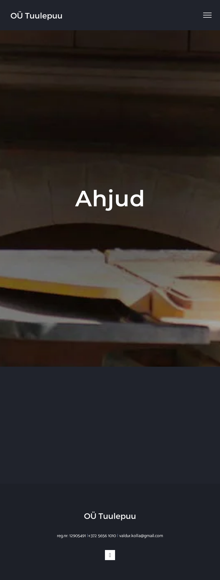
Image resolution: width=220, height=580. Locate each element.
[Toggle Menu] (207, 15)
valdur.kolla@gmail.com (141, 536)
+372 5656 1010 (102, 536)
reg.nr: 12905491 (71, 536)
